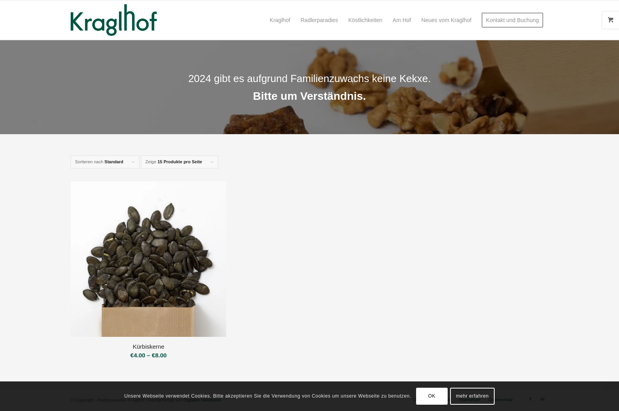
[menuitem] (279, 20)
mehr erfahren (472, 396)
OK (431, 396)
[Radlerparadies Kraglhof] (114, 20)
